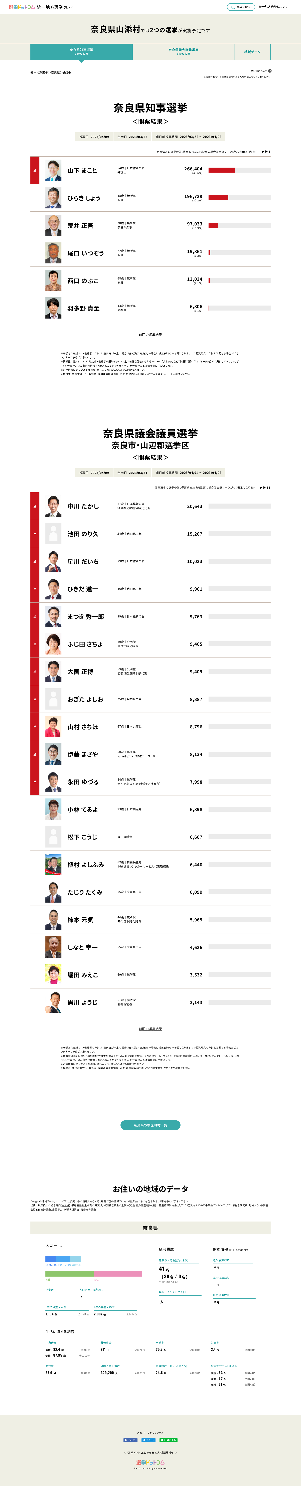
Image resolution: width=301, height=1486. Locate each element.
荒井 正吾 (80, 225)
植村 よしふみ (85, 864)
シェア (132, 1440)
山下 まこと (82, 170)
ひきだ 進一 (82, 588)
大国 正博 (80, 671)
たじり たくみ (84, 892)
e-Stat (65, 1205)
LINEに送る (170, 1440)
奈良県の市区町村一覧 (150, 1125)
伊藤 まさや (82, 754)
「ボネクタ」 (168, 361)
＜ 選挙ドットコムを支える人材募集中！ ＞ (150, 1453)
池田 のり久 (83, 533)
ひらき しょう (83, 197)
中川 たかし (83, 506)
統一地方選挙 (39, 72)
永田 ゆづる (83, 781)
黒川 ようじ (82, 1002)
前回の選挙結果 (150, 334)
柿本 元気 (80, 919)
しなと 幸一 (82, 947)
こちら (252, 76)
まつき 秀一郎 (85, 616)
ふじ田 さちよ (85, 643)
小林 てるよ (82, 809)
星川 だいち (83, 561)
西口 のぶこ (83, 280)
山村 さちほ (82, 726)
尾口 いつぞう (85, 252)
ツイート (150, 1440)
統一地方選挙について (273, 6)
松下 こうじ (82, 836)
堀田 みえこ (82, 974)
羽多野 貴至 (83, 308)
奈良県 (55, 72)
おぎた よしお (85, 699)
